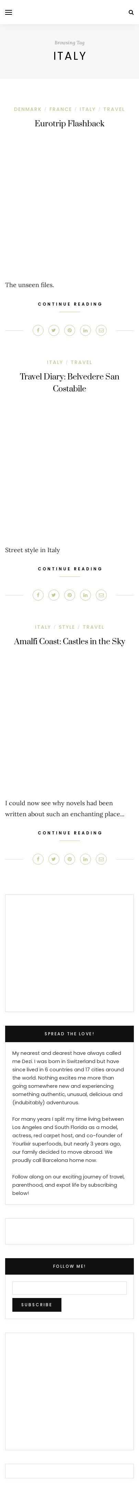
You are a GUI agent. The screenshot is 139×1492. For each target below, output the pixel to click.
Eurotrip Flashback (69, 124)
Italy (88, 109)
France (60, 109)
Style (67, 627)
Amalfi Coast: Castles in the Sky (69, 642)
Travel (114, 109)
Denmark (28, 109)
